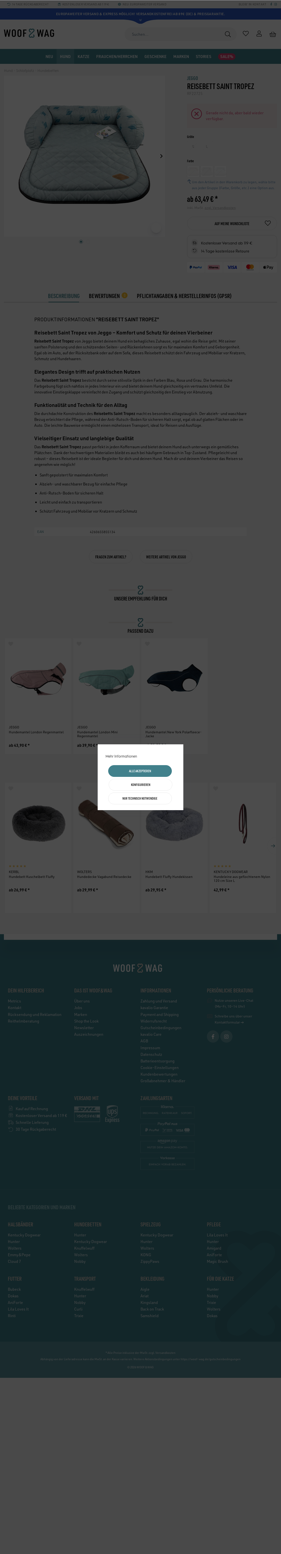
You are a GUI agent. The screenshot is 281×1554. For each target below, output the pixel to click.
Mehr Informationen (121, 756)
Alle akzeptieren (140, 771)
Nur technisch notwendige (139, 798)
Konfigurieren (140, 784)
